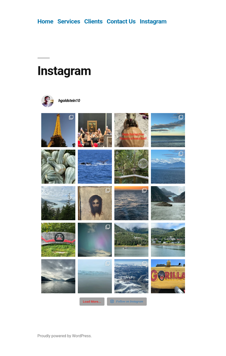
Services (68, 21)
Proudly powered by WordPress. (65, 336)
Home (45, 21)
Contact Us (121, 21)
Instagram (153, 21)
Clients (93, 21)
